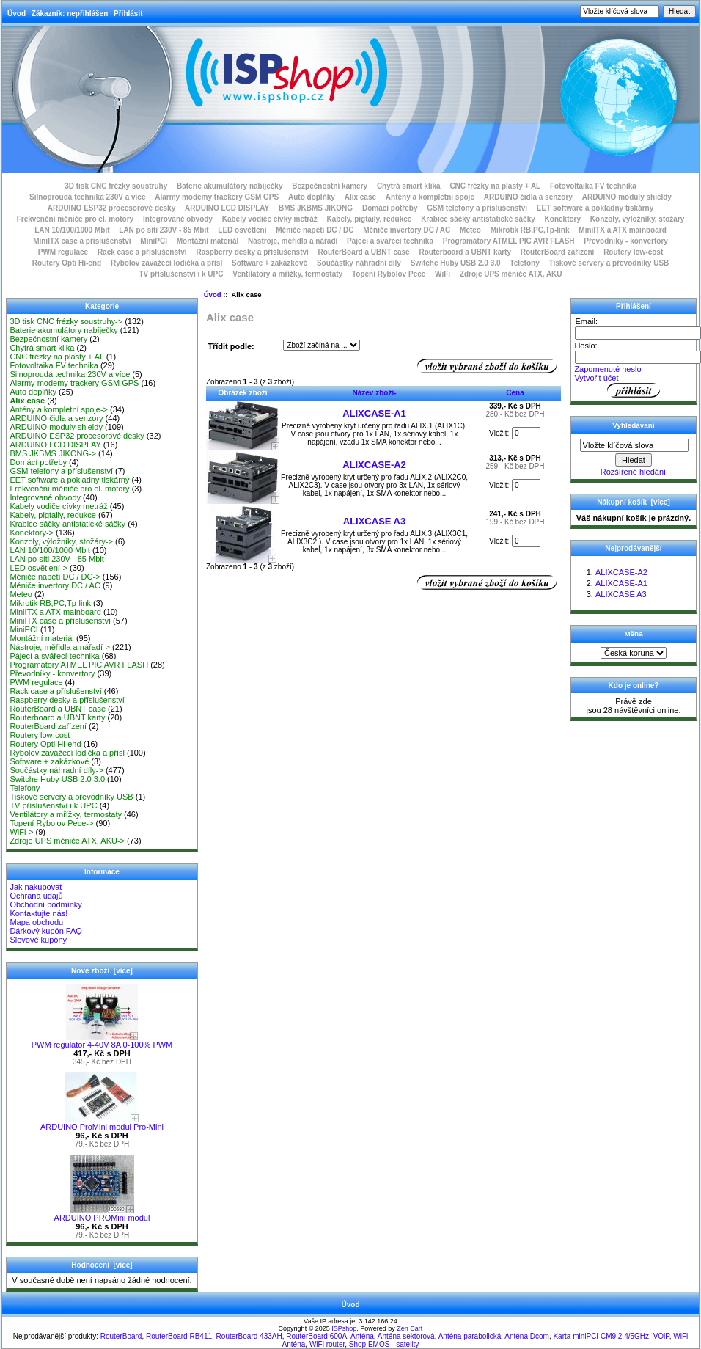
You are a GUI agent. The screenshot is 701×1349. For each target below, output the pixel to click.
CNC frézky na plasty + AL (494, 186)
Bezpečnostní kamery (329, 186)
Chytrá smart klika (409, 186)
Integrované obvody (178, 219)
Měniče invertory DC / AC (406, 230)
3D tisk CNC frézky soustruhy (116, 186)
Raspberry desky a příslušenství (252, 252)
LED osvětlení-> (38, 567)
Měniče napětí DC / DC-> (55, 576)
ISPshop (343, 1328)
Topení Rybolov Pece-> (51, 823)
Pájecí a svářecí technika (390, 241)
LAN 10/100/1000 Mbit (71, 230)
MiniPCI (153, 241)
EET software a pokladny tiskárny (595, 208)
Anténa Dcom (526, 1336)
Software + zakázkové (269, 263)
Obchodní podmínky (45, 904)
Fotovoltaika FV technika (593, 186)
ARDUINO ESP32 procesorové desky (112, 208)
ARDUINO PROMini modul (102, 1214)
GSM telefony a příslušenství (477, 208)
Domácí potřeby (390, 208)
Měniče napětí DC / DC (314, 230)
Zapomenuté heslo (607, 369)
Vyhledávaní (633, 425)
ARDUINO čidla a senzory (528, 197)
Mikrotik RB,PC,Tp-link (530, 230)
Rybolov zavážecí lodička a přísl (166, 263)
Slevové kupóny (38, 939)
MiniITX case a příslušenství (82, 241)
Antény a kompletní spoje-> (59, 409)
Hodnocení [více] (101, 1265)
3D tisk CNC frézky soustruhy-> (66, 321)
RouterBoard (121, 1336)
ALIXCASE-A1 (374, 413)
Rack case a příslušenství (142, 252)
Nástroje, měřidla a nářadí (292, 241)
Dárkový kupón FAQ (45, 930)
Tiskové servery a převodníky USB (609, 263)
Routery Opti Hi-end (66, 263)
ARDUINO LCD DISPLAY (227, 208)
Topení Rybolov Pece (388, 274)
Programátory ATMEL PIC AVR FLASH (509, 241)
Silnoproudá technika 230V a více (87, 197)
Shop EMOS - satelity (384, 1344)
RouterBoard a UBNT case (364, 252)
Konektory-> (32, 532)
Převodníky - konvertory (625, 241)
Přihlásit (128, 14)
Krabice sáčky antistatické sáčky (478, 219)
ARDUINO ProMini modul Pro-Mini (102, 1123)
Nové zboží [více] (102, 971)
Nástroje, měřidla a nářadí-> (60, 647)
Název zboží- (374, 393)
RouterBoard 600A (316, 1336)
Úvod (16, 14)
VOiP (661, 1336)
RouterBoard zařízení (558, 252)
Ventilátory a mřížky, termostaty (287, 274)
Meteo (470, 230)
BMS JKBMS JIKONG (316, 208)
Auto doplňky (311, 197)
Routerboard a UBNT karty (465, 252)
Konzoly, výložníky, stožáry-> (61, 541)
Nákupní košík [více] (633, 502)
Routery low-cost (633, 252)
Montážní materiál (207, 241)
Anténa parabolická (470, 1336)
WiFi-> (21, 831)
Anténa (362, 1336)
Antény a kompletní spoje (430, 197)
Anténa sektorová (406, 1336)
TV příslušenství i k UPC (181, 274)
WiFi (442, 274)
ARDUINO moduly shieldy (627, 197)
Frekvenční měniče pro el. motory (75, 219)
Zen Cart (409, 1328)
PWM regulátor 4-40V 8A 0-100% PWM (102, 1041)
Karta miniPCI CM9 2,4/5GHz (601, 1336)
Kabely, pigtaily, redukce (369, 219)
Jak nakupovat (36, 886)
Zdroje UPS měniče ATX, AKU (511, 274)
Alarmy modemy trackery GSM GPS (217, 197)
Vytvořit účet (596, 377)
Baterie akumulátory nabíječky (230, 186)
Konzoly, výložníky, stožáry (637, 219)
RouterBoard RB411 (179, 1336)
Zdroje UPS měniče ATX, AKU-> (67, 840)
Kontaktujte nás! (38, 913)
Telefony (524, 263)
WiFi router (327, 1344)
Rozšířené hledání (633, 471)
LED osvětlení (242, 230)
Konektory (563, 219)
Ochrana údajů (36, 895)
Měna (633, 633)
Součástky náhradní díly (359, 263)
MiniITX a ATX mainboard (622, 230)
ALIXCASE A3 (374, 521)
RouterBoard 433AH (249, 1336)
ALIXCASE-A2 (374, 464)
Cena (515, 393)
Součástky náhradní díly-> (56, 770)
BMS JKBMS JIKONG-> (53, 453)
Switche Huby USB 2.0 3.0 (456, 263)
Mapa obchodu (36, 922)
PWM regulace (63, 252)
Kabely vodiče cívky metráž (270, 219)
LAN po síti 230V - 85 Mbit (163, 230)
